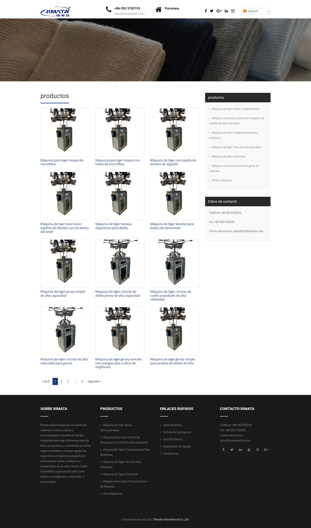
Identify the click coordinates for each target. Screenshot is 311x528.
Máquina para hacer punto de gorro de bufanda (234, 168)
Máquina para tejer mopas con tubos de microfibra (117, 162)
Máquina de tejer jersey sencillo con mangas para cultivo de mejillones (118, 363)
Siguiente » (95, 381)
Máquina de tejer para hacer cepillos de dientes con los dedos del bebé (64, 228)
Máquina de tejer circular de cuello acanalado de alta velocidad (170, 295)
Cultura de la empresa (177, 432)
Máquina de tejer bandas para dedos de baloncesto (172, 226)
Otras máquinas (221, 180)
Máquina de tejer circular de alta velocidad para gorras (64, 361)
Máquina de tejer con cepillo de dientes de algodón (173, 162)
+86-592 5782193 (127, 8)
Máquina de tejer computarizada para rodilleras (233, 135)
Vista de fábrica (172, 439)
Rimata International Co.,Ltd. (171, 519)
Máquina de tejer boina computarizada (235, 109)
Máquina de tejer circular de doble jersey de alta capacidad (117, 293)
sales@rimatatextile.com (129, 13)
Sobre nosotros (172, 425)
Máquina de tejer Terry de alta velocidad (236, 147)
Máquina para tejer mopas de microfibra (61, 162)
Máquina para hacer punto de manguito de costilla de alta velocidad (236, 120)
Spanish (250, 11)
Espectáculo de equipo (177, 446)
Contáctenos (171, 453)
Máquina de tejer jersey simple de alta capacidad (62, 293)
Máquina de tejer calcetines (229, 156)
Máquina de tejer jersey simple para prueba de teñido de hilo (172, 361)
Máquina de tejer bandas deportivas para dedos (113, 226)
